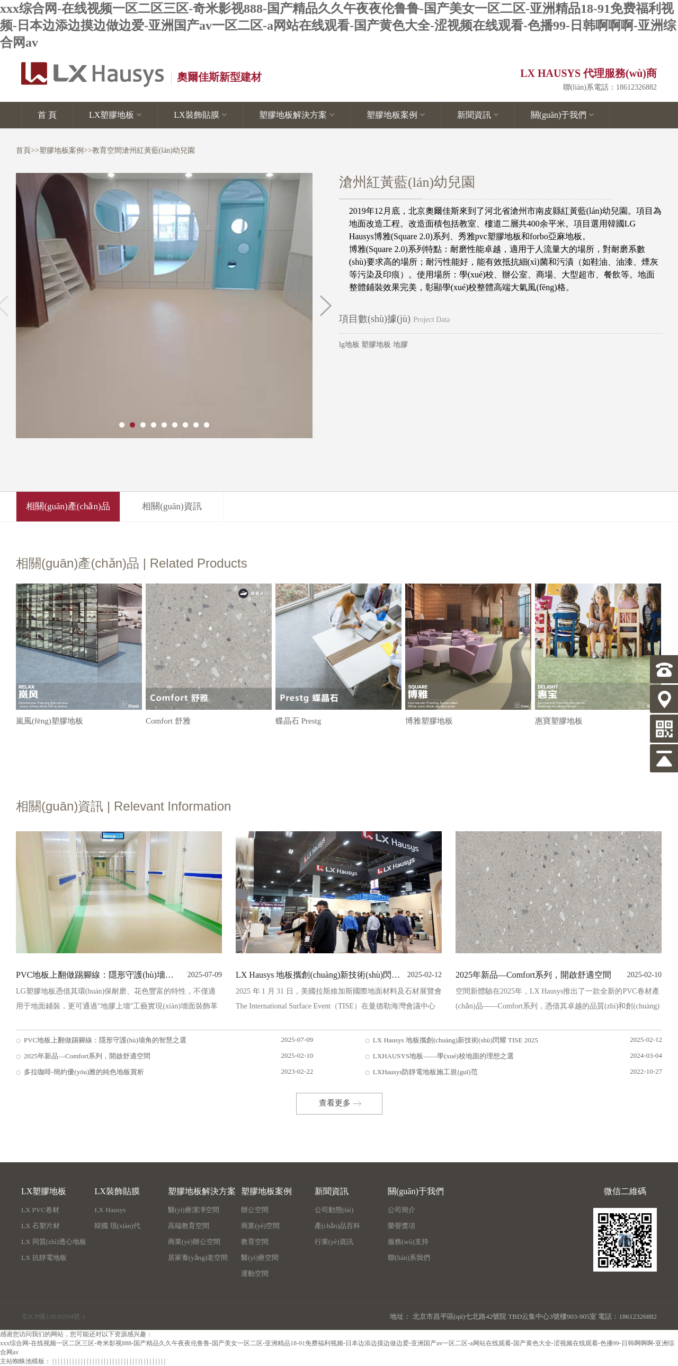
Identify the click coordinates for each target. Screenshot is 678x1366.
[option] (164, 305)
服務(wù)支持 (408, 1242)
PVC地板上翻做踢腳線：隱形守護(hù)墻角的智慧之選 (98, 974)
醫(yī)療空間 (260, 1257)
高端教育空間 (188, 1226)
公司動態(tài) (334, 1210)
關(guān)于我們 (562, 114)
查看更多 (335, 1103)
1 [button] (121, 425)
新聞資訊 (477, 114)
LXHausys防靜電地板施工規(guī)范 (425, 1072)
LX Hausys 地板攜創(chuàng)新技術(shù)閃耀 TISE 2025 (318, 974)
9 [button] (206, 425)
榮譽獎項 (401, 1226)
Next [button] (326, 305)
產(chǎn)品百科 (337, 1226)
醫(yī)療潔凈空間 (193, 1210)
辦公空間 (255, 1210)
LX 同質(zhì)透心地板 (53, 1242)
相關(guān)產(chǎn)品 (68, 506)
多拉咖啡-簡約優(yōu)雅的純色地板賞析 (84, 1072)
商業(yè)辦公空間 (194, 1242)
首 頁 (47, 114)
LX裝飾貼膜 (200, 114)
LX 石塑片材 (40, 1226)
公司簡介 (401, 1210)
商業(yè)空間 (260, 1226)
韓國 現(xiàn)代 (117, 1226)
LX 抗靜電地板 (44, 1257)
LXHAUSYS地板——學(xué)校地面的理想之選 (443, 1056)
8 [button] (196, 425)
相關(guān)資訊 (171, 506)
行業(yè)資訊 (334, 1242)
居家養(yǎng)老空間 (198, 1257)
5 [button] (164, 425)
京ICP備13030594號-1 (53, 1316)
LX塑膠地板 (115, 114)
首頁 (23, 150)
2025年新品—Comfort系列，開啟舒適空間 (533, 974)
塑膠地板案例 (396, 114)
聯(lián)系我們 (409, 1257)
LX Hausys (110, 1210)
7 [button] (185, 425)
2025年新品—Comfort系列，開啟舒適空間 (87, 1056)
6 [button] (174, 425)
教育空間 (107, 150)
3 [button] (143, 425)
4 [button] (153, 425)
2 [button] (132, 425)
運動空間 (255, 1273)
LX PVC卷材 (40, 1210)
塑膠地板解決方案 (296, 114)
